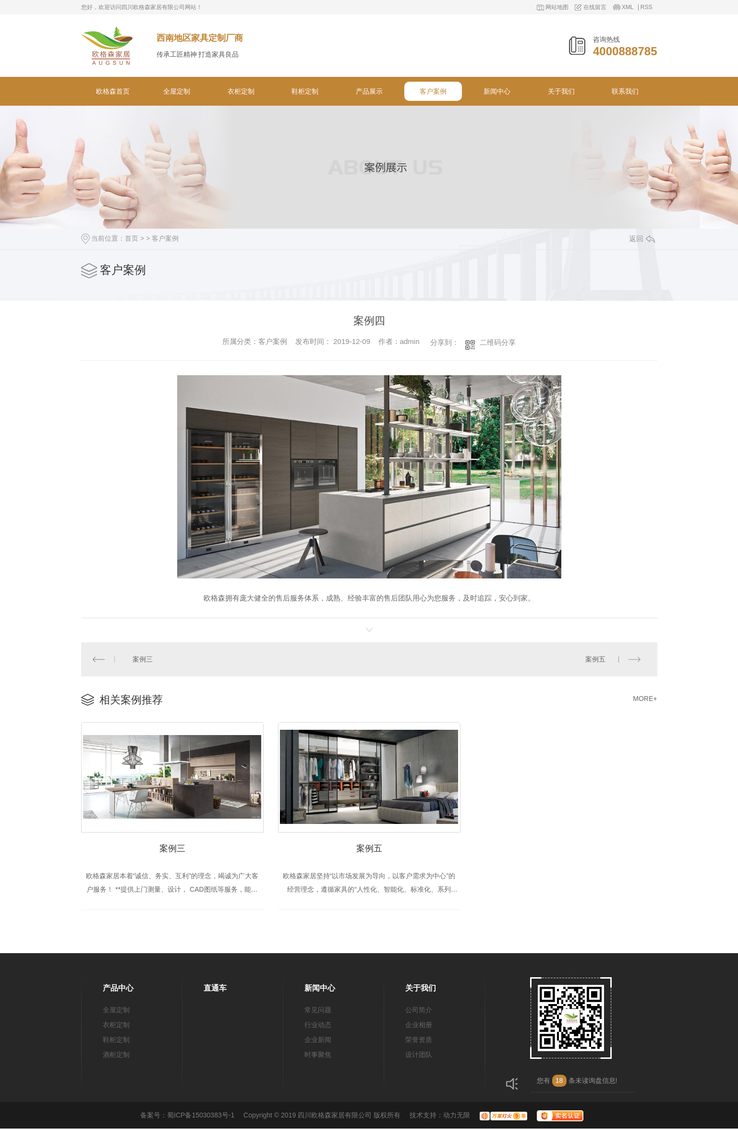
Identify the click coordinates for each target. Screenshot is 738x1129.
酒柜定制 (116, 1055)
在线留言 (594, 7)
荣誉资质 (418, 1040)
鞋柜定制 (304, 91)
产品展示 (369, 91)
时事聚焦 (317, 1055)
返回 (642, 238)
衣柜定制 (241, 91)
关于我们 (561, 91)
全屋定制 (176, 91)
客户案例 (433, 91)
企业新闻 (317, 1040)
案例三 (143, 659)
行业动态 (317, 1025)
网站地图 (557, 7)
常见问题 (317, 1010)
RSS (647, 7)
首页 (131, 238)
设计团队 (418, 1055)
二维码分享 (498, 342)
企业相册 (418, 1025)
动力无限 (456, 1115)
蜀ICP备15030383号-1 (200, 1115)
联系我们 (625, 91)
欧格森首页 (113, 91)
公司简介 (418, 1010)
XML (628, 7)
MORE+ (645, 698)
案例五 (595, 659)
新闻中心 (497, 91)
